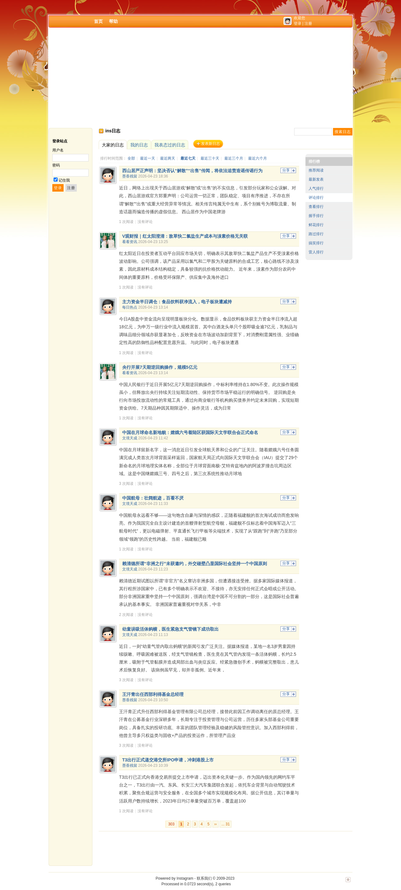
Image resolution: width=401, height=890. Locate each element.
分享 (286, 170)
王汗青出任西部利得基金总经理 (153, 694)
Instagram (185, 878)
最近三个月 (233, 158)
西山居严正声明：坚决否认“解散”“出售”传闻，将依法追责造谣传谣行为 (192, 170)
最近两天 (167, 158)
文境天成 (129, 438)
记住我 (64, 180)
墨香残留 (129, 176)
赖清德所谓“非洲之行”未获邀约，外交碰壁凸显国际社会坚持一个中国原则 (194, 563)
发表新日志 (210, 143)
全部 (131, 158)
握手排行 (316, 216)
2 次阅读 (126, 614)
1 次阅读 (126, 222)
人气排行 (316, 188)
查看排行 (316, 206)
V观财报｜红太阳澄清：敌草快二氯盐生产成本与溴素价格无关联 (185, 236)
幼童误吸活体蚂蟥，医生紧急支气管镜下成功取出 (170, 629)
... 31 (225, 824)
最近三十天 (209, 158)
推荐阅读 (316, 170)
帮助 (113, 21)
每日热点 (129, 307)
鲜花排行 (316, 225)
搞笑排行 (316, 243)
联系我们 (204, 878)
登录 (297, 23)
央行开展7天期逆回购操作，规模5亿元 (159, 367)
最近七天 (187, 158)
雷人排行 (316, 252)
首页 (98, 21)
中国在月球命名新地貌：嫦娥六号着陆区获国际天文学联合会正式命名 (190, 432)
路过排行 (316, 234)
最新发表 (316, 179)
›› (215, 824)
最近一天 (147, 158)
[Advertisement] (200, 78)
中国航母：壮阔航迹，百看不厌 (153, 498)
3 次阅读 (126, 483)
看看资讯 (129, 242)
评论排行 (316, 197)
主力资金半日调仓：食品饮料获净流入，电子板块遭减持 (177, 301)
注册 (308, 23)
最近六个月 (257, 158)
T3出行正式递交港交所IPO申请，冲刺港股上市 (168, 759)
